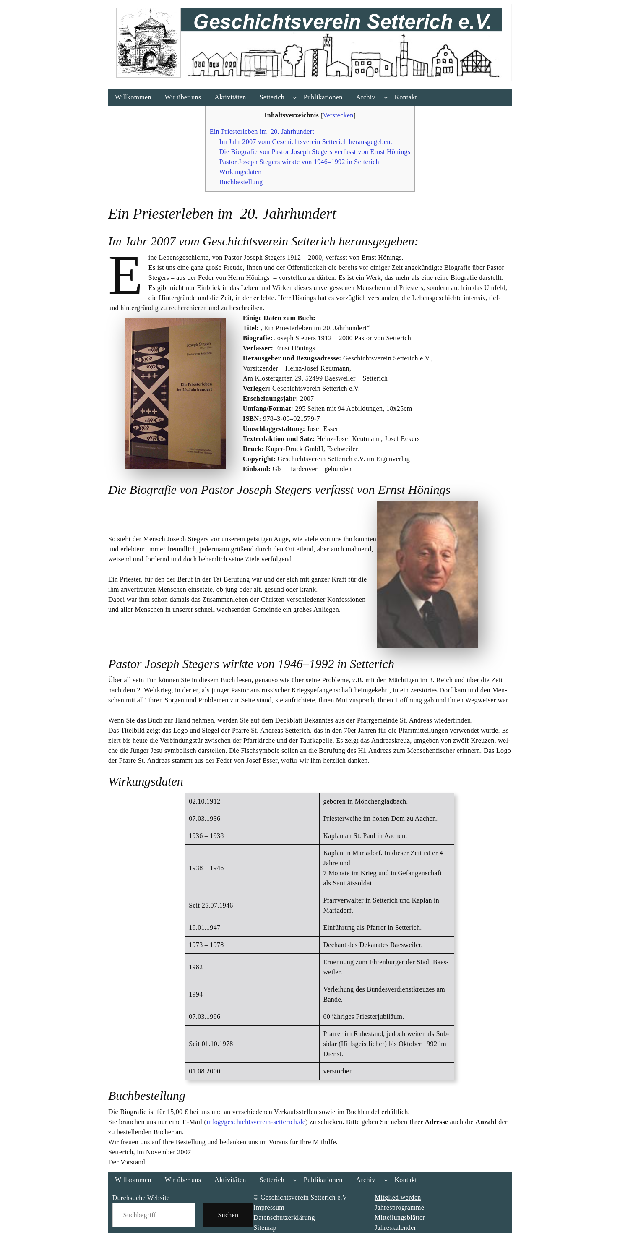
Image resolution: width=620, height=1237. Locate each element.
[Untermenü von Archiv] (386, 97)
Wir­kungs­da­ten (240, 171)
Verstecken (338, 115)
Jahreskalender (395, 1227)
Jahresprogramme (399, 1207)
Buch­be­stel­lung (241, 181)
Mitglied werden (398, 1197)
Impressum (268, 1207)
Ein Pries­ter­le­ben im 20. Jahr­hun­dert (262, 131)
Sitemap (264, 1227)
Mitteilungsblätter (400, 1217)
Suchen (228, 1215)
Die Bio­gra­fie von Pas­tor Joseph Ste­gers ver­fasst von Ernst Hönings (315, 151)
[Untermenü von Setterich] (295, 97)
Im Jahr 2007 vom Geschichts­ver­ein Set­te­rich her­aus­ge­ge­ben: (306, 141)
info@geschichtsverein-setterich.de (255, 1121)
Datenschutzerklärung (284, 1217)
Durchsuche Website (141, 1197)
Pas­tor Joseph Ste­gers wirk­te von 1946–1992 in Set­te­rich (299, 161)
